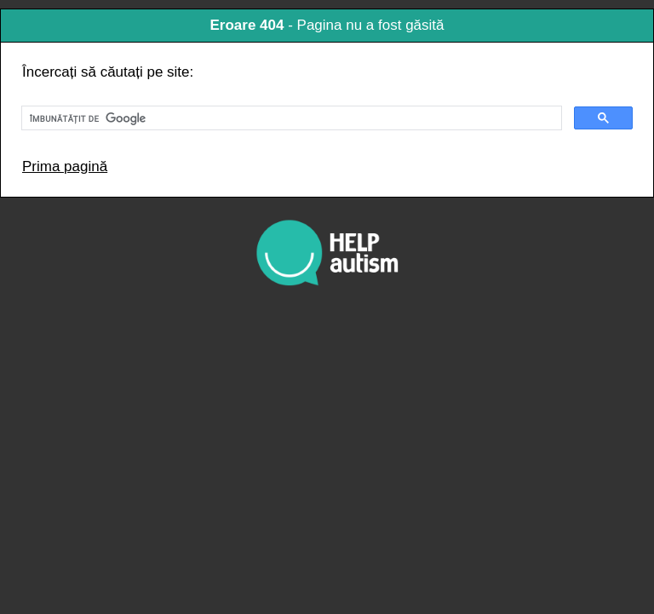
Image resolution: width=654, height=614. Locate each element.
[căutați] (290, 118)
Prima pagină (64, 166)
